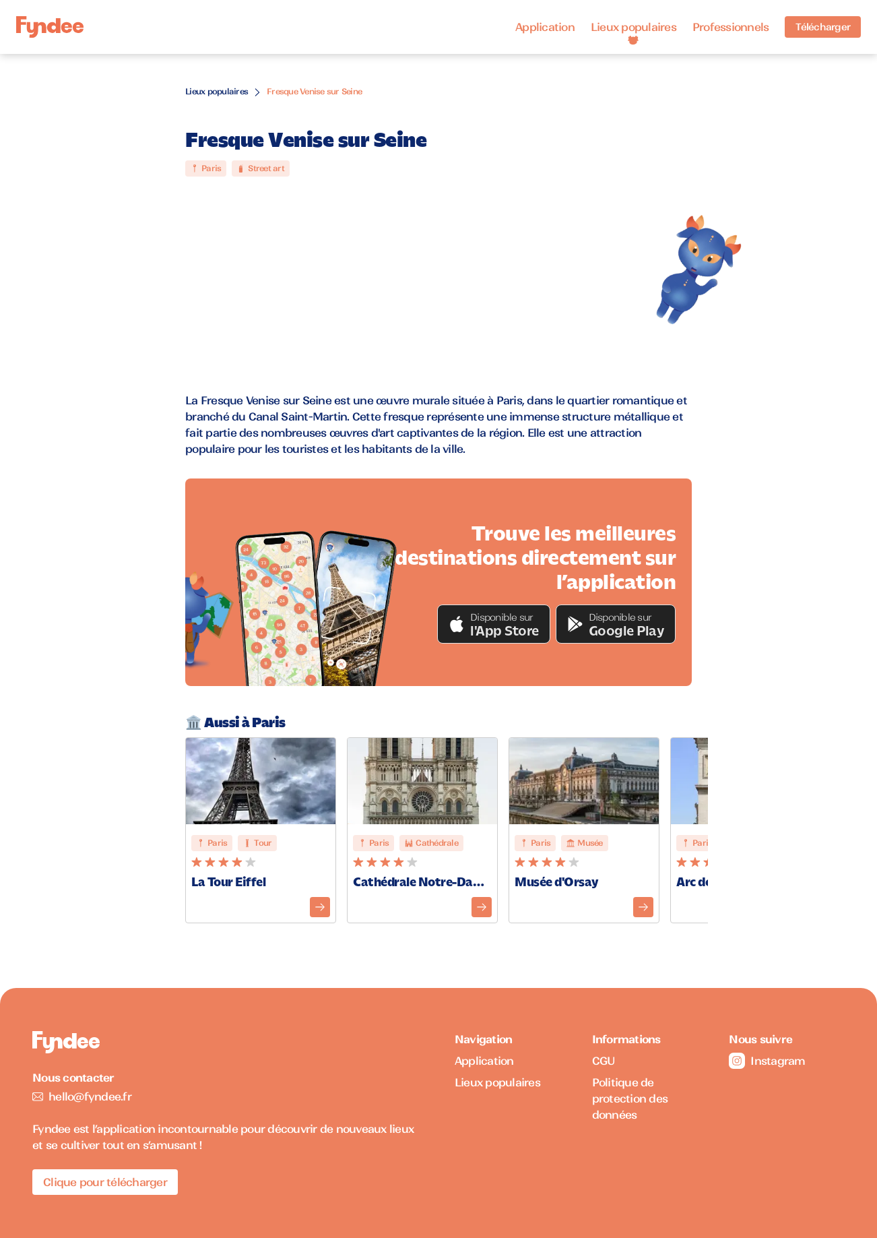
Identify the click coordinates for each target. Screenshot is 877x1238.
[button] (493, 624)
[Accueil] (50, 27)
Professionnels (730, 27)
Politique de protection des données (630, 1098)
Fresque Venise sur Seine (314, 91)
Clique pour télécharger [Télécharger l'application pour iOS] (105, 1182)
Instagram (767, 1061)
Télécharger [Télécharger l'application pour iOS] (822, 27)
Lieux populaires (633, 27)
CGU (604, 1060)
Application (545, 27)
